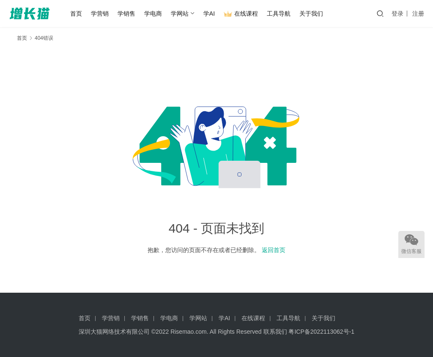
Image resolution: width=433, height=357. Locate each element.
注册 (418, 13)
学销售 (126, 13)
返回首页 (273, 250)
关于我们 (311, 13)
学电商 (153, 13)
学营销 (100, 13)
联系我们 (275, 331)
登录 (397, 13)
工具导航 (278, 13)
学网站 (180, 13)
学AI (209, 13)
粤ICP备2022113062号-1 (321, 331)
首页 (76, 13)
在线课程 (241, 14)
